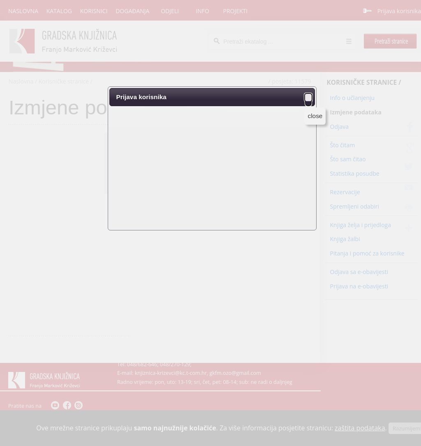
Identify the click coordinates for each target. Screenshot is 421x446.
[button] (308, 97)
